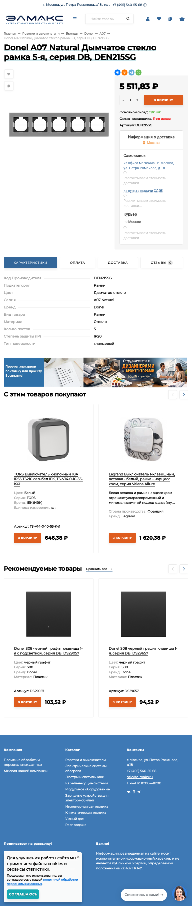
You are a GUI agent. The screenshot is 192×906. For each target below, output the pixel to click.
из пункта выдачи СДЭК (143, 191)
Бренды (72, 33)
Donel (88, 33)
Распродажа (75, 825)
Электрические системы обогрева (85, 768)
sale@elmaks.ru (140, 777)
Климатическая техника (85, 812)
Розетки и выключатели (41, 33)
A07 (103, 33)
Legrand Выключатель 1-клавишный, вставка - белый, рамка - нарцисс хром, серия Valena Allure (142, 479)
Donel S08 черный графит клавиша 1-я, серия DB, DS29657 (143, 651)
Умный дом (74, 819)
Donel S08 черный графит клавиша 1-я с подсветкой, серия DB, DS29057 (48, 651)
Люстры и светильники (84, 777)
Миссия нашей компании (26, 771)
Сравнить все (99, 569)
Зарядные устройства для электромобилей (86, 797)
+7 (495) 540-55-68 (127, 5)
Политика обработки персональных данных (23, 762)
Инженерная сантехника (86, 806)
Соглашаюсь (23, 894)
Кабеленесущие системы (86, 783)
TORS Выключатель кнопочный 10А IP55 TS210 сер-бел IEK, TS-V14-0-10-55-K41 (48, 479)
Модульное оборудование (87, 789)
